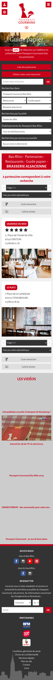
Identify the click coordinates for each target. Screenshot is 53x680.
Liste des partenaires (26, 67)
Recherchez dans (11, 88)
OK (48, 610)
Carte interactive (28, 204)
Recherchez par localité (14, 113)
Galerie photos (28, 211)
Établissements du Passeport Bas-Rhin (22, 125)
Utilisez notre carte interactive (26, 74)
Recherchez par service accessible (19, 138)
